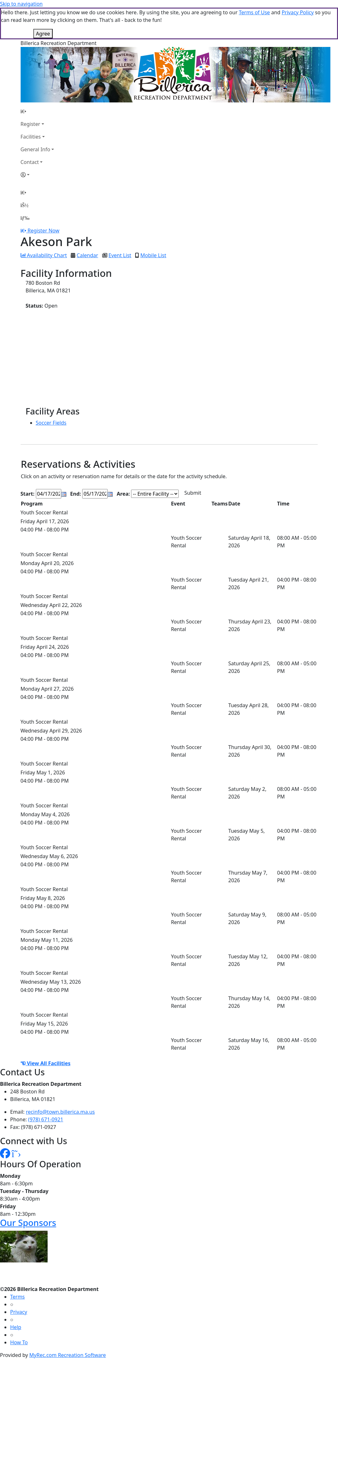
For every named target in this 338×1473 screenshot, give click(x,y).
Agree (43, 33)
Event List (120, 255)
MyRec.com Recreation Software (67, 1355)
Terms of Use (254, 12)
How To (19, 1342)
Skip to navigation (21, 3)
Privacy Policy (298, 12)
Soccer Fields (51, 422)
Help (15, 1327)
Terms (17, 1296)
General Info (35, 149)
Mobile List (153, 255)
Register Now (43, 230)
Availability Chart (44, 255)
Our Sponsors (28, 1223)
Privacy (18, 1311)
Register (30, 124)
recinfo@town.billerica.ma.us (60, 1111)
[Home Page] (37, 111)
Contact (30, 162)
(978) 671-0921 (45, 1119)
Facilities (31, 136)
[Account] (37, 174)
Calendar (87, 255)
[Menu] (25, 218)
